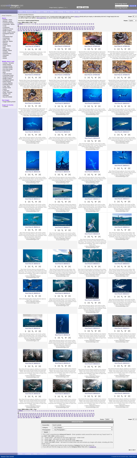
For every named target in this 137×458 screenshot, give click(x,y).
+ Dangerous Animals (7, 29)
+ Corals (4, 26)
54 (41, 26)
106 (69, 28)
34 (81, 24)
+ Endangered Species (8, 33)
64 (61, 26)
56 (45, 26)
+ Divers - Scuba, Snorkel (8, 32)
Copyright (12, 456)
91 (36, 28)
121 (31, 29)
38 (89, 24)
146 (19, 30)
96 (45, 28)
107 (72, 28)
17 (48, 24)
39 (91, 24)
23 (60, 24)
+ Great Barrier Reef (7, 36)
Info (74, 12)
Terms (7, 456)
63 (59, 26)
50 (33, 26)
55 (43, 26)
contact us (77, 16)
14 (43, 24)
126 (44, 29)
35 (83, 24)
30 (74, 24)
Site (79, 12)
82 (18, 28)
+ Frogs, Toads (6, 86)
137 (72, 29)
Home (21, 12)
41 (18, 25)
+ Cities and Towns (7, 74)
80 (91, 26)
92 (38, 28)
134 (64, 29)
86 (26, 28)
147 (21, 30)
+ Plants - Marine (6, 46)
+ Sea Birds (5, 52)
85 (24, 28)
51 (35, 26)
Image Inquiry (53, 7)
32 (77, 24)
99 (51, 28)
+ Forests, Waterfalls (7, 83)
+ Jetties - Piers (6, 39)
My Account (29, 12)
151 (32, 30)
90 (34, 28)
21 (56, 24)
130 (54, 29)
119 (26, 29)
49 (31, 26)
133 (62, 29)
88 (30, 28)
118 (23, 29)
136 (69, 29)
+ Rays (4, 47)
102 (59, 28)
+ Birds (4, 72)
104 (64, 28)
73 (78, 26)
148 (24, 30)
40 (93, 24)
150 (29, 30)
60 (53, 26)
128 (49, 29)
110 (80, 28)
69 (70, 26)
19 (52, 24)
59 (51, 26)
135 (67, 29)
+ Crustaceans (6, 27)
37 (87, 24)
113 (87, 28)
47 (28, 26)
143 (88, 29)
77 (86, 26)
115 (92, 28)
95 (43, 28)
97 (47, 28)
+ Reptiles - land (6, 94)
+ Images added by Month (8, 101)
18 (50, 24)
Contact (38, 12)
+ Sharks (4, 56)
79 (89, 26)
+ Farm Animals (6, 70)
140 (80, 29)
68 (68, 26)
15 (45, 24)
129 (52, 29)
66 (64, 26)
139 (77, 29)
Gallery (52, 12)
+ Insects (4, 89)
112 (85, 28)
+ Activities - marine (7, 19)
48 (30, 26)
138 (75, 29)
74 (80, 26)
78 (88, 26)
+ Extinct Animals (6, 81)
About (45, 12)
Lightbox (60, 7)
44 (22, 26)
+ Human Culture (6, 87)
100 (54, 28)
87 (28, 28)
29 (72, 24)
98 (49, 28)
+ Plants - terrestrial (7, 92)
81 (93, 26)
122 (33, 29)
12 (39, 24)
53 (39, 26)
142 (85, 29)
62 (57, 26)
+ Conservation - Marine (8, 24)
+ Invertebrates (6, 38)
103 (61, 28)
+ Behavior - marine (7, 21)
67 (66, 26)
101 (56, 28)
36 (85, 24)
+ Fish (3, 35)
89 (32, 28)
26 (66, 24)
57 (47, 26)
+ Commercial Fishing (7, 22)
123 (36, 29)
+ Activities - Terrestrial (8, 63)
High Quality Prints (41, 18)
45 (24, 26)
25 (64, 24)
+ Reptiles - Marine (7, 50)
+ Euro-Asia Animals (7, 69)
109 (77, 28)
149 (26, 30)
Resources (3, 456)
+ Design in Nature (7, 30)
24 (62, 24)
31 (75, 24)
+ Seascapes (5, 55)
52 (37, 26)
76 (84, 26)
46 (26, 26)
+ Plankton (5, 44)
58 (49, 26)
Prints (68, 12)
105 (67, 28)
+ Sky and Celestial (7, 97)
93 (40, 28)
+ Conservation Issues (8, 75)
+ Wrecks (4, 58)
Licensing (60, 12)
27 (68, 24)
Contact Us (92, 447)
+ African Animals (6, 64)
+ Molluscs (5, 43)
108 (74, 28)
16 (47, 24)
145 (93, 29)
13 (41, 24)
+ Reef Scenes (6, 49)
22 (58, 24)
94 (41, 28)
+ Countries (5, 106)
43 (20, 26)
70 (72, 26)
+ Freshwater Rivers (7, 84)
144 (90, 29)
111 (82, 28)
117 (21, 29)
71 (74, 26)
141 (82, 29)
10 (35, 24)
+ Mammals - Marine (7, 41)
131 (57, 29)
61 (55, 26)
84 (22, 28)
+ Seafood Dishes (6, 53)
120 (28, 29)
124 (39, 29)
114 (90, 28)
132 (59, 29)
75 (82, 26)
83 (20, 28)
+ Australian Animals (7, 67)
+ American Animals (7, 66)
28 (70, 24)
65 (62, 26)
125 (41, 29)
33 (79, 24)
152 (34, 30)
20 (54, 24)
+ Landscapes (5, 90)
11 (37, 24)
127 (46, 29)
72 (76, 26)
